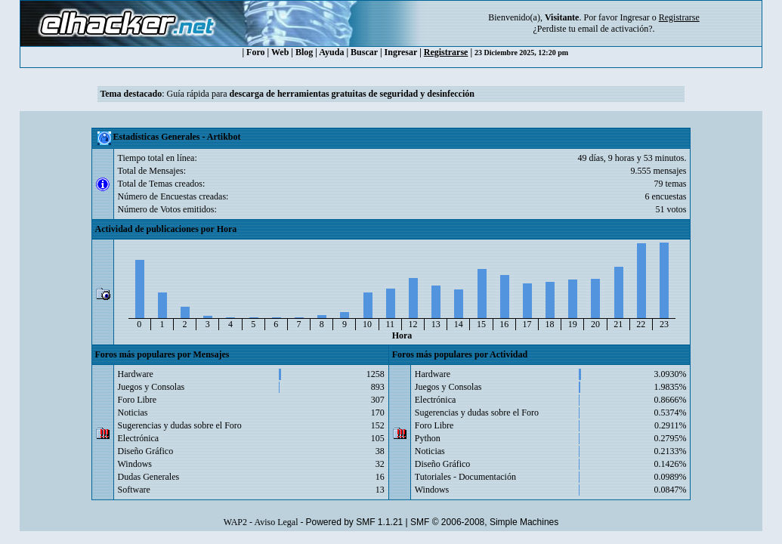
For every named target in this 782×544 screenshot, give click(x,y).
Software (134, 489)
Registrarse (446, 52)
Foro (255, 52)
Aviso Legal (276, 522)
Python (427, 438)
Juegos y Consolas (151, 387)
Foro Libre (137, 399)
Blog (304, 52)
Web (280, 52)
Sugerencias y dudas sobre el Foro (180, 425)
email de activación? (615, 28)
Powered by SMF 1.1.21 (354, 522)
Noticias (133, 412)
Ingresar (634, 17)
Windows (135, 464)
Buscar (364, 52)
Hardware (135, 374)
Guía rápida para (320, 93)
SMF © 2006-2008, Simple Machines (484, 522)
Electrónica (138, 438)
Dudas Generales (149, 476)
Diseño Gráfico (146, 451)
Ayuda (331, 52)
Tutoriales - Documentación (465, 476)
